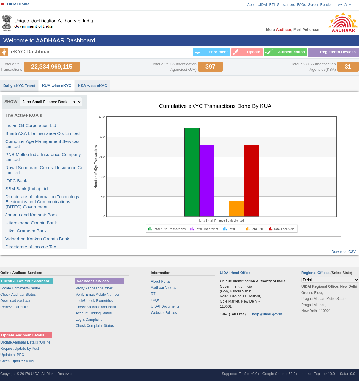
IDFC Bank (16, 180)
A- (350, 5)
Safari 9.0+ (348, 374)
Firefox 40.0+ (248, 374)
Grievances (286, 5)
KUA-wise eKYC (56, 86)
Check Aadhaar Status (18, 294)
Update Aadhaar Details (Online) (26, 342)
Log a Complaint (88, 319)
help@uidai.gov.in (267, 314)
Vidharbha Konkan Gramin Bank (37, 238)
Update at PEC (12, 355)
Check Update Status (17, 361)
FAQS (155, 300)
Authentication (291, 52)
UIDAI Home (18, 4)
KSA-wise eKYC (92, 86)
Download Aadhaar (15, 301)
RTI (272, 5)
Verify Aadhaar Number (93, 288)
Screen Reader (320, 5)
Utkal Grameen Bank (26, 230)
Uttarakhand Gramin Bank (31, 222)
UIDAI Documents (165, 306)
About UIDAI (257, 5)
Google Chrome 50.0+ (280, 374)
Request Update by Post (19, 349)
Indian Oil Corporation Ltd (30, 125)
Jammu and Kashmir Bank (31, 214)
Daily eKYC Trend (19, 86)
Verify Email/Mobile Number (97, 294)
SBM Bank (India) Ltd (26, 188)
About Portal (160, 281)
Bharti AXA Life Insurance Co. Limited (42, 133)
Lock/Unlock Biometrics (94, 301)
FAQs (301, 5)
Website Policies (164, 313)
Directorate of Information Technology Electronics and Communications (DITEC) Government (42, 201)
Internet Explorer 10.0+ (319, 374)
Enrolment (218, 52)
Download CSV (344, 252)
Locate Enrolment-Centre (20, 288)
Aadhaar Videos (163, 288)
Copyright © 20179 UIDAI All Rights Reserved (36, 374)
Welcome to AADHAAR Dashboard (49, 40)
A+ (340, 5)
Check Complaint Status (94, 326)
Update (253, 52)
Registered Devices (338, 52)
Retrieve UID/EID (14, 307)
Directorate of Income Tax (30, 246)
